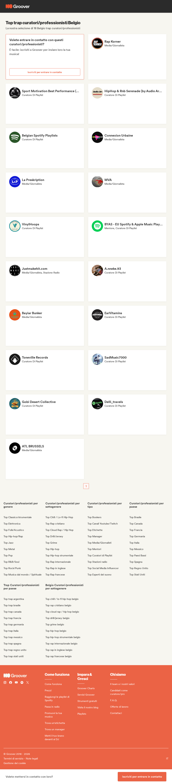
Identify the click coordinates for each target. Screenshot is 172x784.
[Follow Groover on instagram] (5, 683)
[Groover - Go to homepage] (24, 675)
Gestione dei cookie (15, 763)
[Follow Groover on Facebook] (10, 683)
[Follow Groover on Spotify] (22, 683)
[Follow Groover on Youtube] (16, 683)
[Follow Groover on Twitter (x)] (27, 683)
